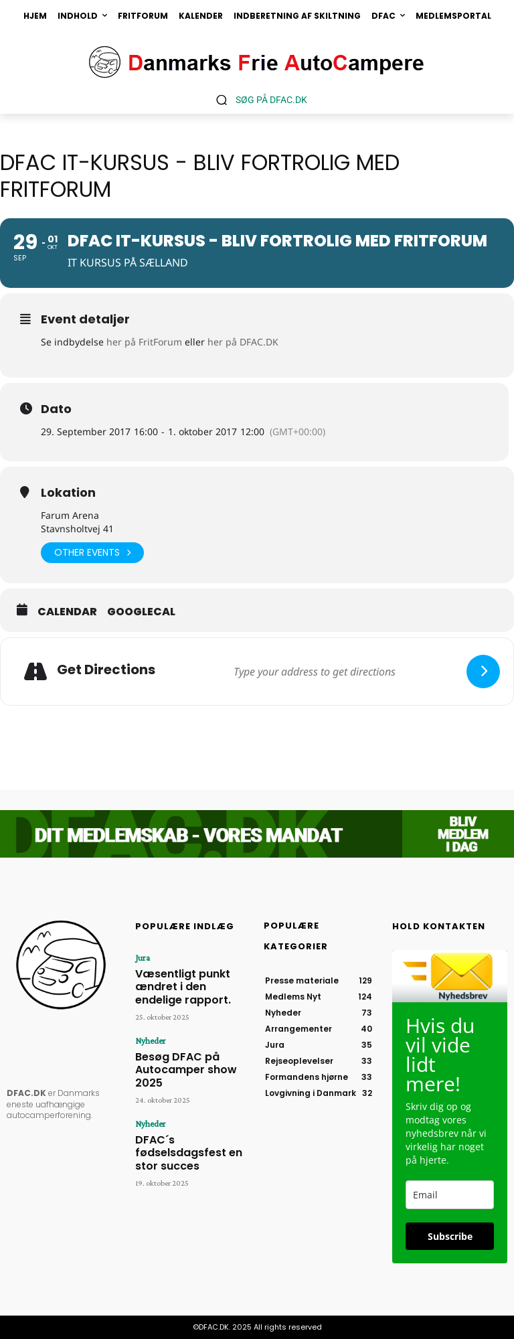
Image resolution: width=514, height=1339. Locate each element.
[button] (257, 99)
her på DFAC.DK (242, 341)
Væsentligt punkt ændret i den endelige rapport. (191, 975)
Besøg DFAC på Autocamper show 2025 (185, 1038)
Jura (141, 957)
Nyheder (148, 1020)
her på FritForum (144, 341)
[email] (450, 1194)
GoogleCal (141, 612)
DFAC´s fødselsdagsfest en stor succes (188, 1101)
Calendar (67, 612)
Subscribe (450, 1236)
